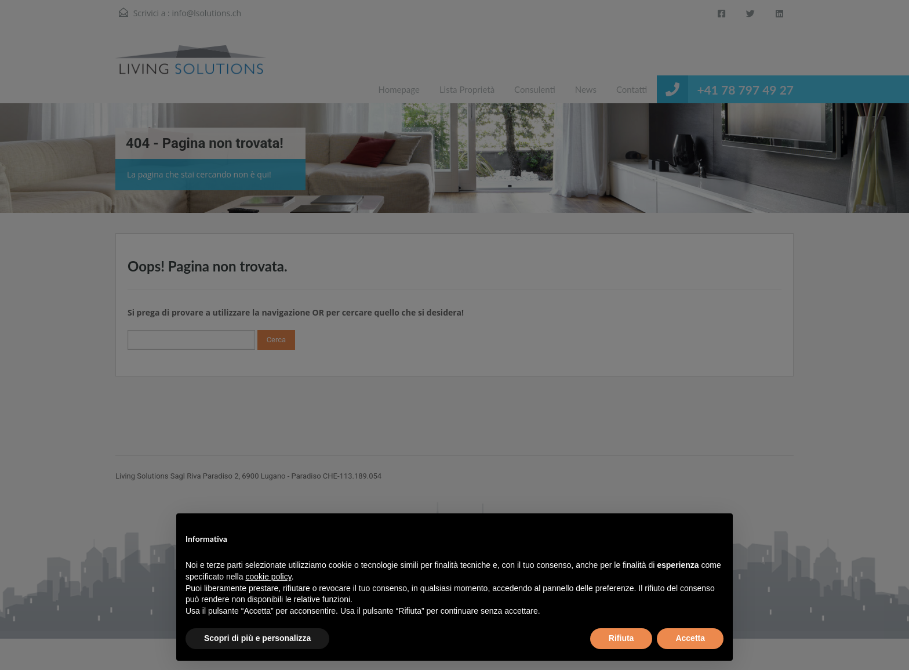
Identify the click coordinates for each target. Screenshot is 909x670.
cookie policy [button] (269, 576)
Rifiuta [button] (621, 638)
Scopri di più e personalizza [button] (257, 638)
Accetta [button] (690, 638)
